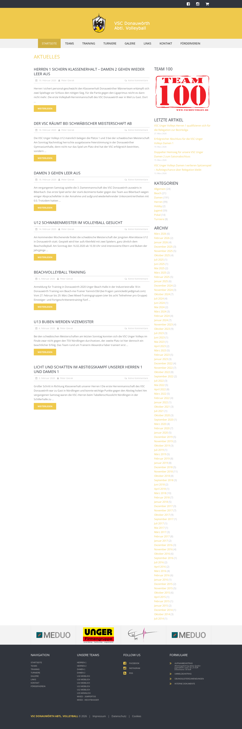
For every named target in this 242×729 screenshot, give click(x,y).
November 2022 (163, 367)
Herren (158, 202)
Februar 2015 (162, 601)
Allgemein (160, 189)
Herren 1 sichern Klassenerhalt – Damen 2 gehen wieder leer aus (89, 71)
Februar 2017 (162, 536)
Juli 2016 (159, 562)
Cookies (136, 716)
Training (88, 43)
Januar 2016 (161, 579)
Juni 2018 (159, 484)
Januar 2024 (161, 320)
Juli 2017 (159, 523)
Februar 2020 (162, 428)
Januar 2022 (161, 402)
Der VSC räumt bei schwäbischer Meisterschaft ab (83, 123)
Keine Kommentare (138, 80)
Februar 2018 (162, 497)
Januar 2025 (161, 281)
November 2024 (163, 290)
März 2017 (160, 532)
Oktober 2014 (162, 614)
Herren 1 (81, 663)
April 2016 (160, 566)
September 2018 (163, 480)
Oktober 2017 (162, 514)
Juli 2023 (159, 333)
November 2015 (163, 588)
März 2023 (160, 350)
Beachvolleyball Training (60, 272)
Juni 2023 (159, 337)
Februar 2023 (162, 354)
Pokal (157, 215)
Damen (158, 197)
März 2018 (160, 493)
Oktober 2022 (162, 372)
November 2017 (163, 510)
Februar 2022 (162, 398)
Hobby (158, 206)
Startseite (49, 43)
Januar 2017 (161, 540)
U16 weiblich (83, 679)
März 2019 (160, 454)
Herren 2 (81, 666)
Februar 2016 (162, 575)
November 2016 (163, 549)
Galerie (130, 43)
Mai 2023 (159, 341)
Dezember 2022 (163, 363)
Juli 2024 (159, 298)
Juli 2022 (159, 380)
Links (147, 43)
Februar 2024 (162, 316)
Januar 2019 (161, 463)
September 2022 (163, 376)
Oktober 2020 (162, 415)
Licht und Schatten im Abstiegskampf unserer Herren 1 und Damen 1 (88, 369)
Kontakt (166, 43)
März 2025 (160, 272)
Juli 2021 (159, 411)
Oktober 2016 (162, 553)
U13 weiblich (83, 686)
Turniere (109, 43)
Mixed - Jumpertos (86, 696)
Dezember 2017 (163, 506)
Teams (69, 43)
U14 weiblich (83, 683)
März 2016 (160, 571)
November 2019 (163, 441)
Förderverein (190, 43)
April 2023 (160, 346)
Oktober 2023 (162, 329)
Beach (157, 193)
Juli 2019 (159, 450)
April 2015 (160, 597)
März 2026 (160, 233)
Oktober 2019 (162, 445)
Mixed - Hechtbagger (88, 700)
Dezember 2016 (163, 545)
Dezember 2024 (163, 285)
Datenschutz (119, 716)
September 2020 (163, 419)
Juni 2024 (159, 303)
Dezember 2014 (163, 610)
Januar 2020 (161, 432)
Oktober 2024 (162, 294)
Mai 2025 (159, 268)
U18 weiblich (83, 676)
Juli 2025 (159, 259)
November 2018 (163, 471)
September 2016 (163, 558)
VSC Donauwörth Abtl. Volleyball (55, 716)
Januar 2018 (161, 502)
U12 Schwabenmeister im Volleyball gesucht (78, 222)
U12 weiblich (83, 690)
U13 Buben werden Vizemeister (64, 321)
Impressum (99, 716)
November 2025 (163, 251)
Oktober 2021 (162, 406)
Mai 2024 (159, 307)
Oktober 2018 (162, 476)
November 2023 (163, 324)
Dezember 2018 (163, 467)
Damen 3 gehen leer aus (57, 172)
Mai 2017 (159, 527)
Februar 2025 (162, 277)
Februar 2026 (162, 238)
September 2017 (163, 519)
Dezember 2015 (163, 584)
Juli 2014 (159, 618)
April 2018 (160, 489)
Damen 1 (81, 669)
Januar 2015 (161, 605)
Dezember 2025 (163, 246)
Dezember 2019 (163, 437)
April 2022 (160, 389)
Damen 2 (81, 673)
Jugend (158, 210)
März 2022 (160, 393)
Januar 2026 (161, 242)
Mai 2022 (159, 385)
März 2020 (160, 424)
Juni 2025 (159, 264)
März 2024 (160, 311)
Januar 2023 (161, 359)
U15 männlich (84, 693)
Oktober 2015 (162, 592)
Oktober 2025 (162, 255)
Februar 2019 (162, 458)
